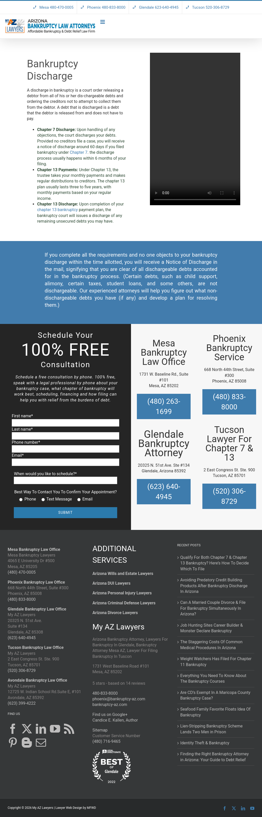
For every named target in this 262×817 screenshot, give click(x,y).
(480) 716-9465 (106, 741)
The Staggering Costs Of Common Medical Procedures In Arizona (211, 644)
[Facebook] (13, 729)
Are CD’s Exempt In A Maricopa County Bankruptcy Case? (215, 695)
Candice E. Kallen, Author (115, 720)
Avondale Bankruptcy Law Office (37, 680)
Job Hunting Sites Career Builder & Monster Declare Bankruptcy (211, 628)
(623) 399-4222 (22, 703)
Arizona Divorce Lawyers (115, 612)
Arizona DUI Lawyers (111, 583)
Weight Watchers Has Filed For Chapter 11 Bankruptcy (216, 661)
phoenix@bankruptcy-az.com (118, 698)
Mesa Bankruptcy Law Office (34, 549)
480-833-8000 (105, 693)
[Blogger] (27, 742)
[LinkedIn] (41, 729)
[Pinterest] (13, 742)
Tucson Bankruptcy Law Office (36, 647)
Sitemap (99, 730)
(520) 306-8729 (229, 496)
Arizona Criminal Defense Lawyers (123, 603)
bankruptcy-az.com (109, 704)
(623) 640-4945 (163, 491)
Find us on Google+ (109, 714)
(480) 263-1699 (163, 406)
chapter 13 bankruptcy (57, 209)
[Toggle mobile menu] (103, 22)
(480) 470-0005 (22, 572)
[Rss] (69, 729)
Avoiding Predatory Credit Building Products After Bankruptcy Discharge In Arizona (214, 586)
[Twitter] (27, 729)
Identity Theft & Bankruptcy (205, 742)
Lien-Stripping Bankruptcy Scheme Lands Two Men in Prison (211, 729)
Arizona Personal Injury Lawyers (122, 593)
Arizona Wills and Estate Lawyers (122, 573)
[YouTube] (55, 729)
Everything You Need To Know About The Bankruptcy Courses (213, 678)
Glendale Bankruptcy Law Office (37, 609)
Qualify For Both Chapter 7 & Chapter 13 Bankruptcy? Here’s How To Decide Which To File (214, 563)
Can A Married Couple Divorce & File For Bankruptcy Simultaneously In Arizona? (213, 608)
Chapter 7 (79, 152)
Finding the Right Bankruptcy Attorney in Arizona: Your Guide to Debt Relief (214, 756)
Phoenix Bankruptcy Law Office (36, 582)
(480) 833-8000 (229, 402)
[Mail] (41, 742)
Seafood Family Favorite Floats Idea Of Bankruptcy (215, 712)
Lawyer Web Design (69, 808)
